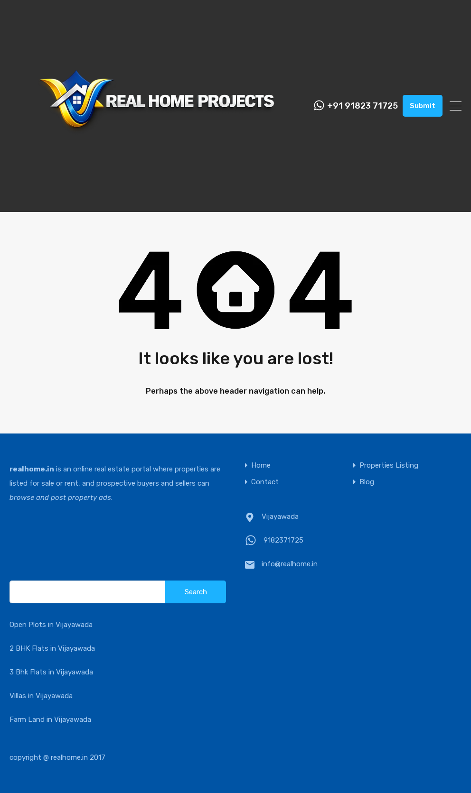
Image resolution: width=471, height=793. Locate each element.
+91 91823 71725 (362, 106)
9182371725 (283, 540)
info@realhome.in (290, 564)
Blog (366, 482)
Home (261, 465)
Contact (265, 482)
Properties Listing (388, 465)
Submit (422, 105)
